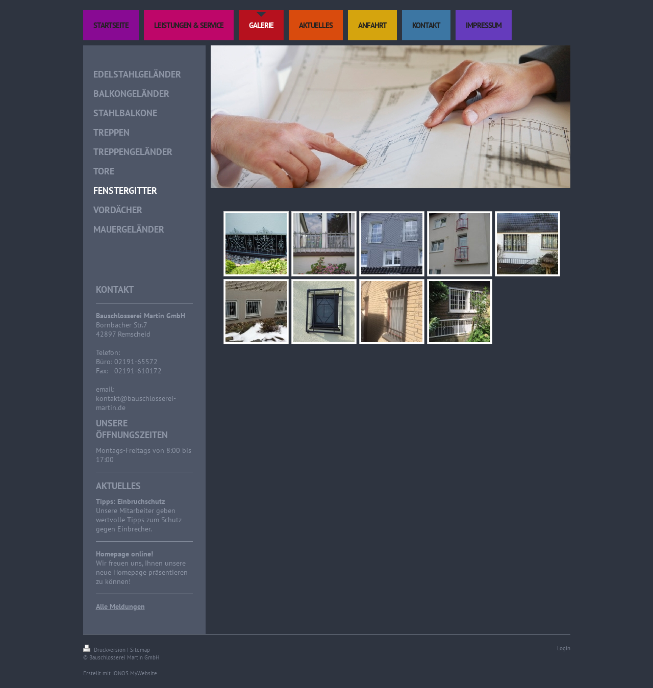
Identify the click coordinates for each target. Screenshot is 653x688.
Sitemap (140, 649)
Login (563, 648)
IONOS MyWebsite (134, 673)
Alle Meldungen (120, 606)
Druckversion (105, 649)
